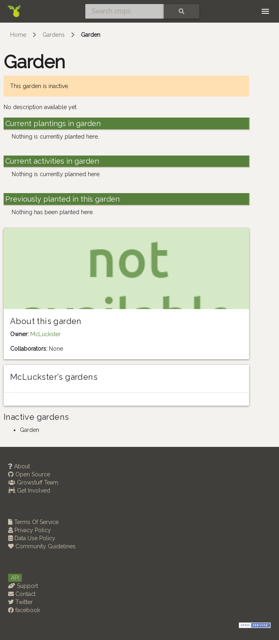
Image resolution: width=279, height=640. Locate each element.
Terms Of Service (33, 522)
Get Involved (29, 490)
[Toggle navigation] (265, 11)
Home (18, 35)
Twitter (20, 602)
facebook (24, 610)
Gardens (53, 35)
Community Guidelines (42, 546)
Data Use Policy (31, 538)
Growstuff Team (33, 482)
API (15, 578)
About (19, 466)
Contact (22, 594)
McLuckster (45, 334)
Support (23, 586)
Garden (90, 35)
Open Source (29, 474)
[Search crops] (124, 11)
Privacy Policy (29, 530)
